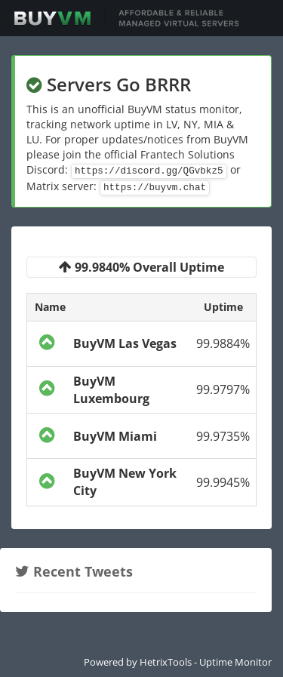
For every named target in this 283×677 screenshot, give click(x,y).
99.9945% (223, 482)
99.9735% (223, 436)
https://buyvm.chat (154, 188)
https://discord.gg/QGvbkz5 (149, 171)
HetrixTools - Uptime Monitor (206, 662)
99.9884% (223, 343)
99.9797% (223, 389)
